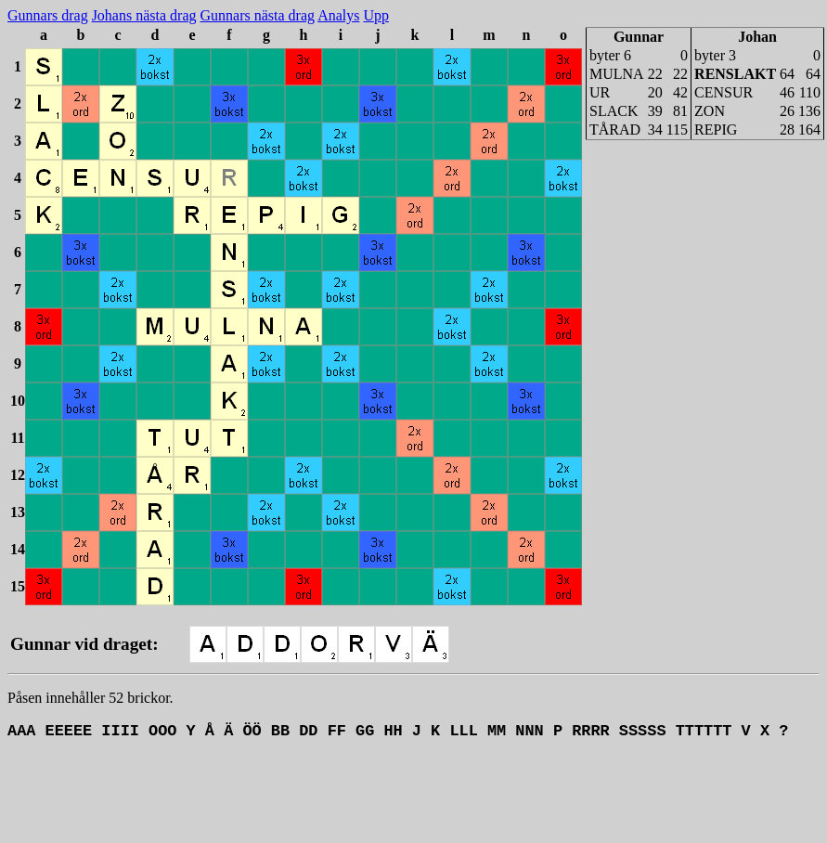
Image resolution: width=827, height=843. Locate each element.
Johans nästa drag (144, 15)
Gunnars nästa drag (258, 15)
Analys (338, 15)
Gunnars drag (47, 15)
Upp (376, 15)
